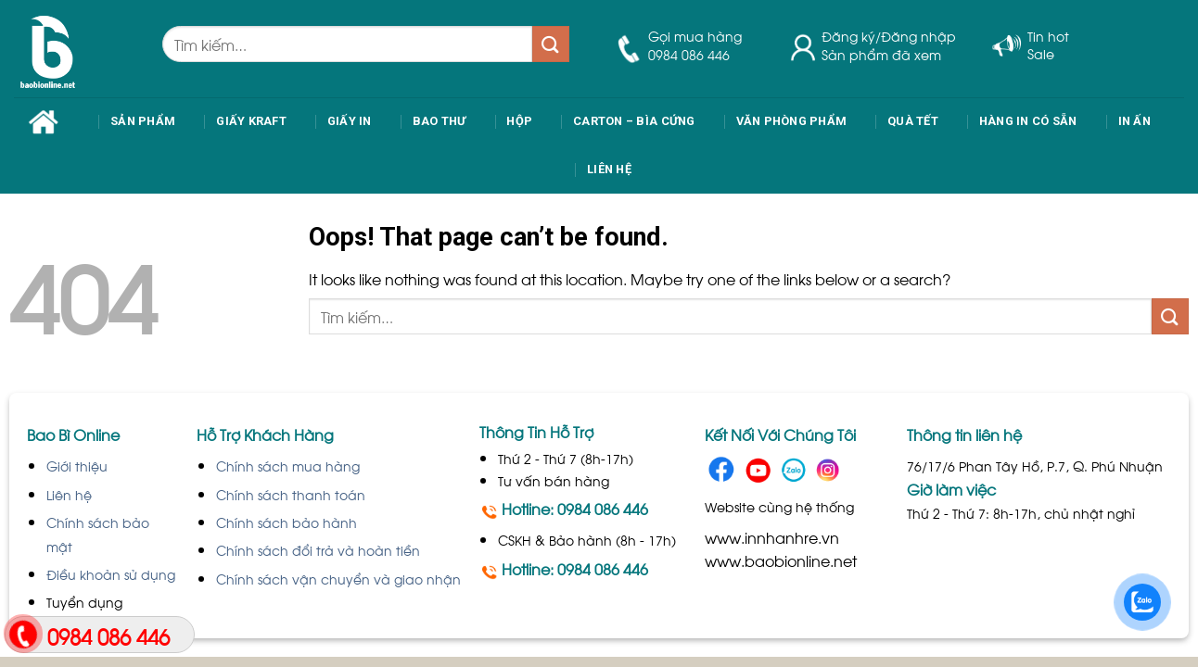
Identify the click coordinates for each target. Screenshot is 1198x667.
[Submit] (550, 44)
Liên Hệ (609, 169)
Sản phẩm (142, 121)
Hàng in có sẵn (1028, 121)
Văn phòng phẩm (792, 121)
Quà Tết (912, 121)
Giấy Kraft (251, 121)
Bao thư (439, 121)
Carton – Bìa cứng (634, 121)
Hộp (519, 121)
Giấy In (349, 121)
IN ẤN (1134, 121)
